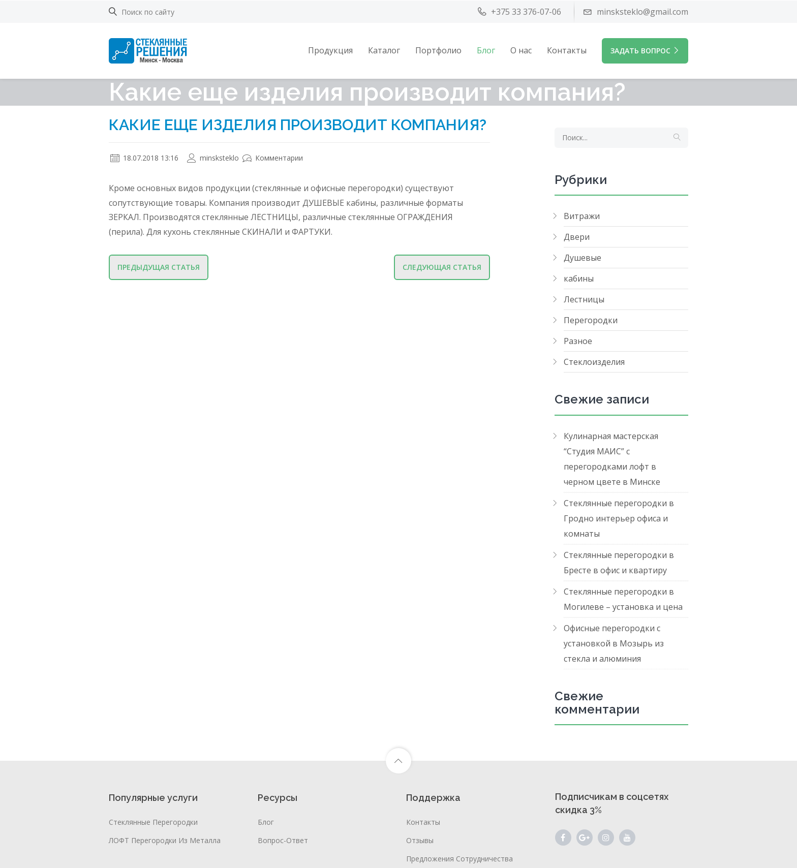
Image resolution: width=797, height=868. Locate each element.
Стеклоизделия (594, 361)
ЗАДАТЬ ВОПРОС (645, 50)
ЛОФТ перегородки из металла (165, 840)
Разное (578, 341)
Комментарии (272, 158)
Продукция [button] (330, 50)
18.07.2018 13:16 (144, 158)
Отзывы (420, 840)
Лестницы (584, 299)
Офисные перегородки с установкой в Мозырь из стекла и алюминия (614, 643)
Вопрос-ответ (283, 840)
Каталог (384, 50)
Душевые (582, 257)
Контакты (567, 50)
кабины (579, 278)
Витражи (582, 216)
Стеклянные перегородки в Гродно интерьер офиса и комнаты (619, 518)
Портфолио (438, 50)
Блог (486, 50)
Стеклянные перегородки (153, 822)
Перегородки (591, 320)
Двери (577, 236)
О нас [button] (521, 50)
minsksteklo (213, 158)
